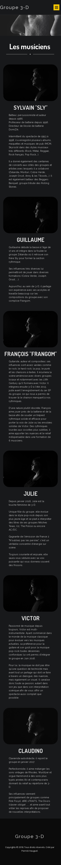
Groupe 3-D (14, 7)
